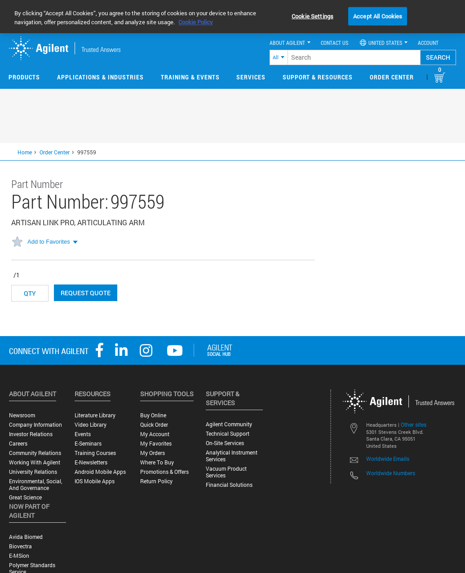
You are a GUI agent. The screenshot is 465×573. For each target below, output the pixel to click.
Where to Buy (157, 462)
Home (25, 152)
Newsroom (22, 415)
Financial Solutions (229, 484)
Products (24, 77)
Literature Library (95, 415)
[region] (232, 16)
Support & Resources (318, 77)
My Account (154, 434)
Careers (18, 443)
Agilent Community (229, 424)
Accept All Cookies (377, 16)
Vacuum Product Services (226, 472)
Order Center (392, 77)
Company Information (35, 424)
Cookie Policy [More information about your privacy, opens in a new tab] (195, 22)
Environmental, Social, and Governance (35, 484)
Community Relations (35, 453)
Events (83, 434)
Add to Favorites (48, 241)
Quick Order (154, 424)
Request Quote (86, 293)
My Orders (152, 453)
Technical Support (227, 433)
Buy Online (153, 415)
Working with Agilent (34, 462)
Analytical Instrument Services (231, 456)
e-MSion (19, 555)
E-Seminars (88, 443)
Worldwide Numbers (390, 473)
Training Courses (95, 453)
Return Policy (156, 481)
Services (251, 77)
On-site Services (225, 443)
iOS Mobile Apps (95, 481)
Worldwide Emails (387, 458)
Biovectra (20, 546)
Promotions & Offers (164, 471)
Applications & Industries (100, 77)
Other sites (413, 424)
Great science (25, 497)
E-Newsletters (91, 462)
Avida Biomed (26, 537)
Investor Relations (31, 434)
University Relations (33, 471)
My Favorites (156, 443)
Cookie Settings (312, 16)
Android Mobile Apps (100, 471)
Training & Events (190, 77)
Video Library (90, 424)
